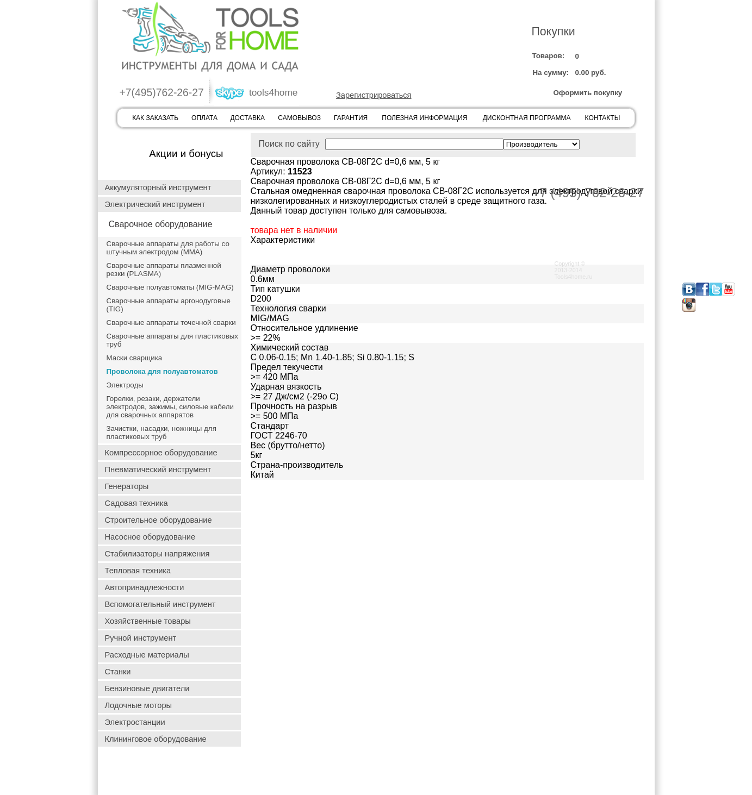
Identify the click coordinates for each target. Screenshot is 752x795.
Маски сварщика (135, 358)
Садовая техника (136, 503)
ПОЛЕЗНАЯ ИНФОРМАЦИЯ (424, 118)
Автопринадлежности (144, 587)
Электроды (125, 385)
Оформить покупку (587, 93)
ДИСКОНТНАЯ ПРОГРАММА (527, 118)
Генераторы (127, 486)
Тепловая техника (138, 570)
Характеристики (283, 240)
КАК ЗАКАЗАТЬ (155, 118)
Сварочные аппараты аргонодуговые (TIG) (169, 305)
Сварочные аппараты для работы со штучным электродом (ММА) (168, 248)
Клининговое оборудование (156, 739)
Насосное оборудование (150, 537)
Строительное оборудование (158, 520)
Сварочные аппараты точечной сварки (171, 322)
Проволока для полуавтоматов (162, 371)
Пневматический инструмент (158, 469)
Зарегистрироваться (374, 95)
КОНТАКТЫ (602, 118)
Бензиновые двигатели (147, 688)
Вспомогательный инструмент (160, 604)
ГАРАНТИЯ (351, 118)
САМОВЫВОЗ (299, 118)
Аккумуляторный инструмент (158, 187)
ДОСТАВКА (247, 118)
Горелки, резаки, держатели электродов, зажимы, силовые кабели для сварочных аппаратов (170, 407)
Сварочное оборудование (161, 224)
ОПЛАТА (204, 118)
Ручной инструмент (141, 638)
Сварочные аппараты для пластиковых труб (173, 340)
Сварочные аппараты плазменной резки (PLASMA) (164, 269)
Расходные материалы (147, 654)
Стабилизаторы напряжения (157, 553)
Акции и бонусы (186, 153)
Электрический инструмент (155, 204)
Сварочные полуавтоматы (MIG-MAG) (170, 287)
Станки (118, 671)
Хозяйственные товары (148, 621)
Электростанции (135, 722)
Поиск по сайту (381, 143)
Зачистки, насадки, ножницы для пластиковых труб (161, 432)
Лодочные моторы (138, 705)
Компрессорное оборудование (161, 452)
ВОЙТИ (357, 62)
